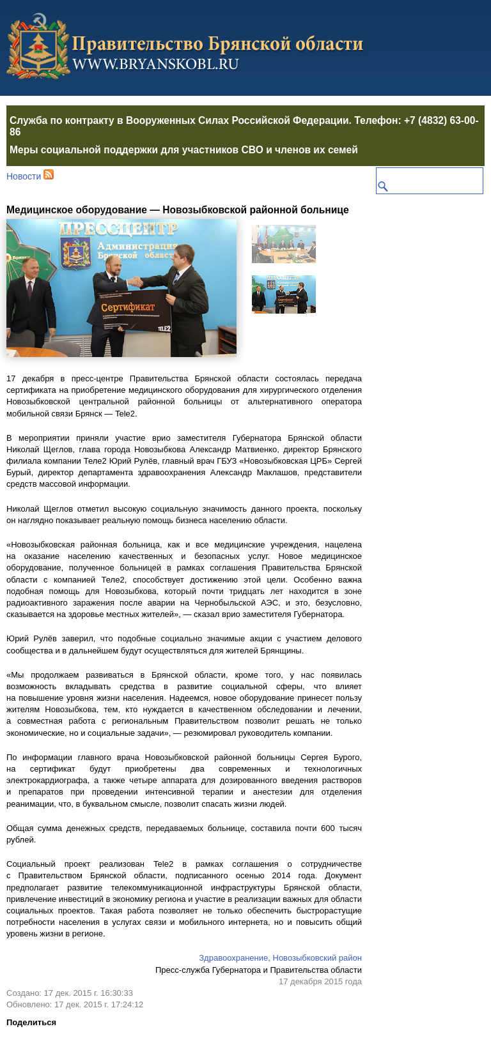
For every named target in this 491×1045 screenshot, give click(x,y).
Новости (23, 176)
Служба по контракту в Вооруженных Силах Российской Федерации (179, 120)
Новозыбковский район (317, 958)
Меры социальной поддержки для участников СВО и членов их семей (184, 149)
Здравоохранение (233, 958)
